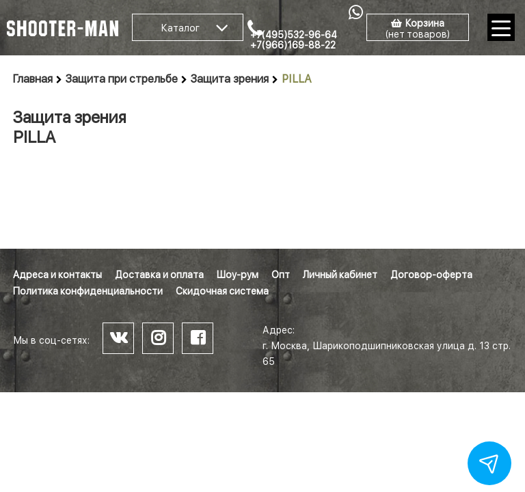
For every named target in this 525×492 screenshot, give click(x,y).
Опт (280, 274)
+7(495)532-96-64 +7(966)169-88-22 (293, 40)
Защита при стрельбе (122, 78)
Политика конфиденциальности (88, 291)
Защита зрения (230, 78)
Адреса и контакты (57, 274)
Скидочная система (222, 291)
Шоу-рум (237, 274)
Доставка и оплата (159, 274)
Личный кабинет (340, 274)
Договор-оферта (431, 274)
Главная (33, 78)
